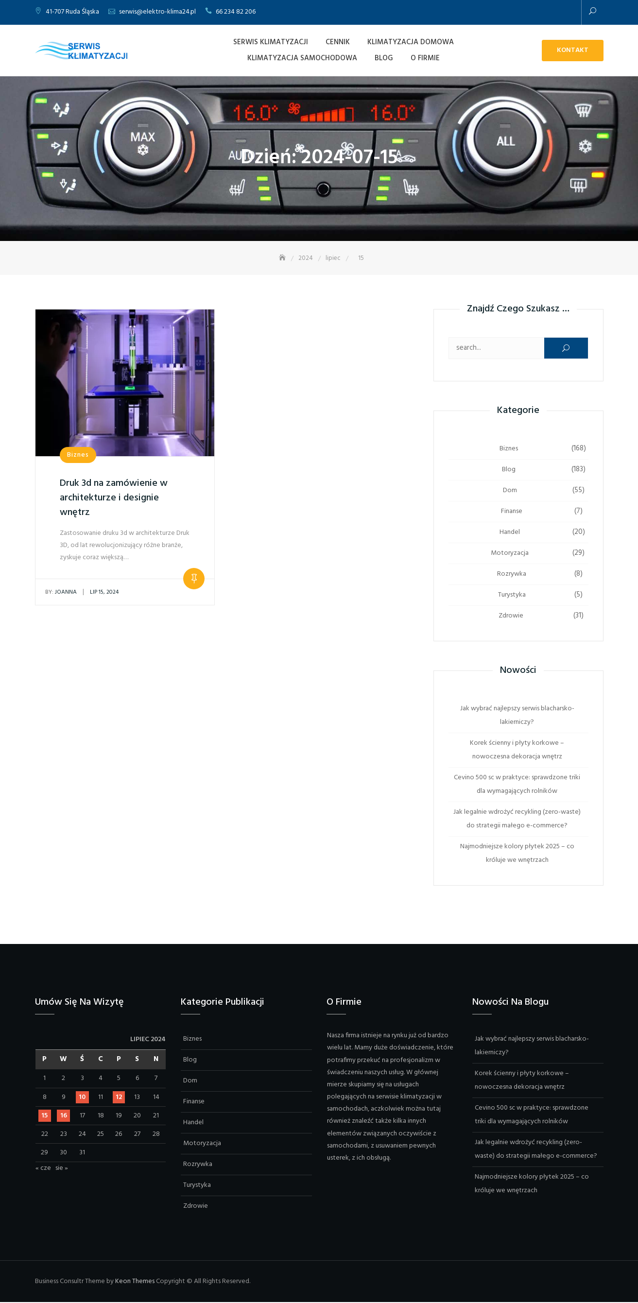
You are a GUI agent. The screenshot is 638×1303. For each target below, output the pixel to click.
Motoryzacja (510, 553)
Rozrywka (511, 574)
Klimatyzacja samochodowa (302, 58)
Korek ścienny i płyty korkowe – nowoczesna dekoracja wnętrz (517, 750)
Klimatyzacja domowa (410, 42)
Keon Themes (135, 1281)
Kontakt (572, 50)
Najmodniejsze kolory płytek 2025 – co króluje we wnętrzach (517, 853)
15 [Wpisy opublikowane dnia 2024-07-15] (44, 1116)
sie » (61, 1169)
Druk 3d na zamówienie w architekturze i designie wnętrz (114, 498)
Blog (384, 58)
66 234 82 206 (236, 11)
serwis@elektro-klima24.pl (157, 11)
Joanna (61, 593)
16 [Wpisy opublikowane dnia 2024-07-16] (63, 1116)
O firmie (425, 58)
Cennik (338, 42)
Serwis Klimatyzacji (270, 42)
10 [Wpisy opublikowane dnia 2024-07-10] (82, 1097)
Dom (510, 491)
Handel (510, 532)
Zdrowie (511, 616)
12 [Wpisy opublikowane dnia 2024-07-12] (119, 1097)
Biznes (78, 455)
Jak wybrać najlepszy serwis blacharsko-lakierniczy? (517, 715)
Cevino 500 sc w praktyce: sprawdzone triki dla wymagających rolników (517, 784)
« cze (43, 1169)
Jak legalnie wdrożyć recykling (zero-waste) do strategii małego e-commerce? (517, 819)
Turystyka (512, 595)
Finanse (511, 511)
